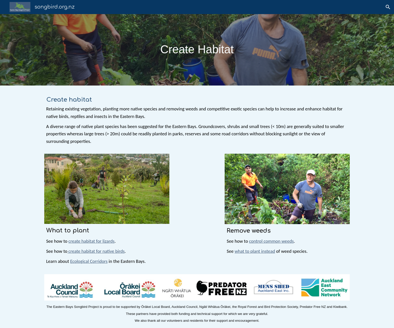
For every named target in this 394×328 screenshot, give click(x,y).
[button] (388, 7)
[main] (197, 50)
